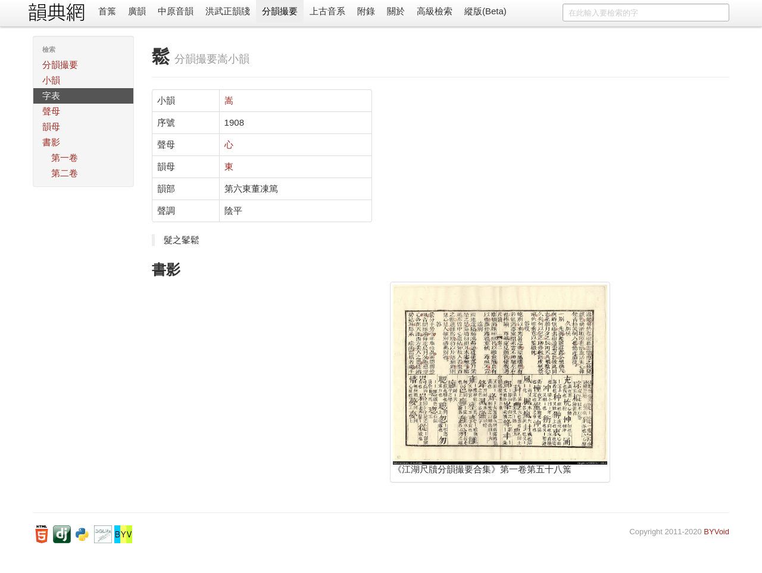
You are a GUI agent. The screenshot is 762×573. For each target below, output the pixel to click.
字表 (51, 96)
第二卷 (64, 173)
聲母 (51, 111)
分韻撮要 (280, 11)
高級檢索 (434, 11)
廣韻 (137, 11)
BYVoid (716, 531)
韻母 (51, 127)
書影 (51, 142)
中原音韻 (175, 11)
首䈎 (107, 11)
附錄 (366, 11)
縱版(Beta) (485, 11)
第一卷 (64, 157)
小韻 (51, 80)
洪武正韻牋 (227, 11)
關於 (396, 11)
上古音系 (327, 11)
